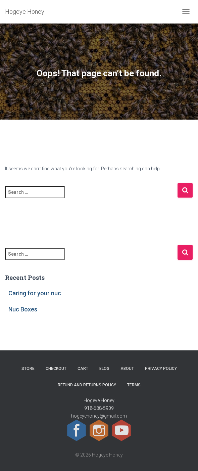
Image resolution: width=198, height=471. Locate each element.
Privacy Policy (161, 368)
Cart (83, 368)
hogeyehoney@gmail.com (99, 416)
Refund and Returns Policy (87, 385)
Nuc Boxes (22, 309)
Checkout (56, 368)
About (127, 368)
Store (28, 368)
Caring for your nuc (34, 293)
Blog (104, 368)
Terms (134, 385)
